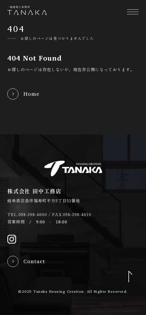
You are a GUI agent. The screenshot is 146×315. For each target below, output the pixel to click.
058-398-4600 (32, 214)
